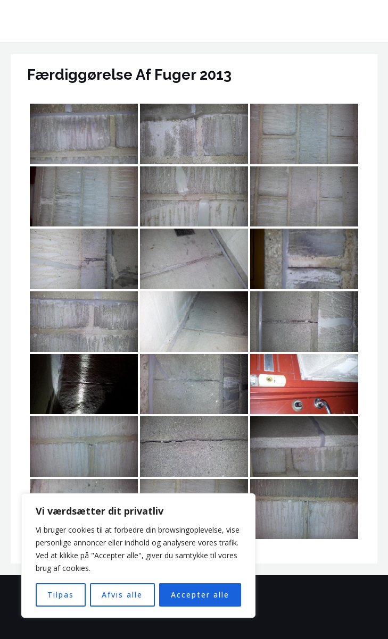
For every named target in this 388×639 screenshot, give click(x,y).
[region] (138, 555)
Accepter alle (200, 595)
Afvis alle (122, 595)
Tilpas (60, 595)
